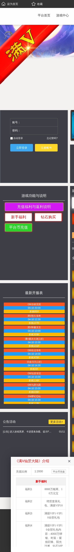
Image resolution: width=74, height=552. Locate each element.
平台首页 (44, 15)
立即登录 (21, 147)
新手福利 (18, 217)
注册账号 (46, 147)
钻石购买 (48, 217)
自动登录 (16, 138)
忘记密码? (52, 138)
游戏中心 (62, 15)
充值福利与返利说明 (34, 207)
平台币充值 (18, 227)
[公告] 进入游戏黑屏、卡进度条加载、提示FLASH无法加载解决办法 (27, 431)
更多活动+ (56, 421)
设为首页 (10, 4)
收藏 (37, 4)
